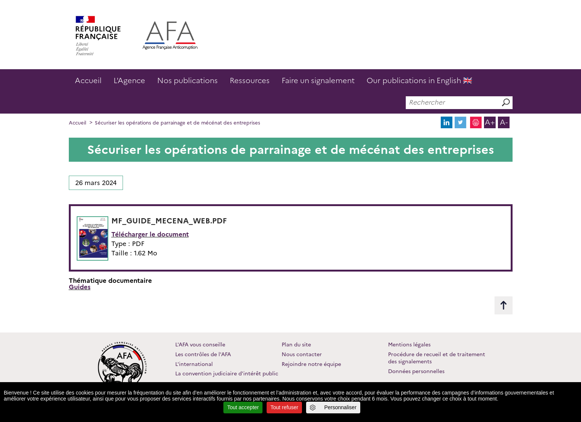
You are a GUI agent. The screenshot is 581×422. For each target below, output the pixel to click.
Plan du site (296, 344)
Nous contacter (302, 354)
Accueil (88, 80)
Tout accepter (243, 407)
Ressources (250, 80)
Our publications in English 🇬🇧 (419, 80)
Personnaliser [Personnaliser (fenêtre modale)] (340, 407)
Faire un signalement (318, 80)
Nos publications (187, 80)
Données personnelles (416, 371)
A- (504, 122)
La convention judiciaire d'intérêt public (226, 373)
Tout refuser (284, 407)
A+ (490, 122)
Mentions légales (409, 344)
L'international (194, 364)
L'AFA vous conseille (200, 344)
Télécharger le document (150, 234)
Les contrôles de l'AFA (203, 354)
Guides (80, 287)
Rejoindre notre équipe (311, 364)
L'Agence (129, 80)
